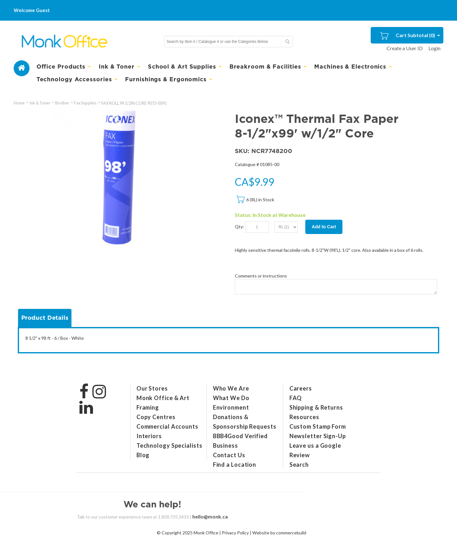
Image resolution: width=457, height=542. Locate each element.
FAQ (295, 397)
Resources (304, 416)
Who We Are (231, 388)
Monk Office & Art (162, 397)
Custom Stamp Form (317, 426)
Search (299, 464)
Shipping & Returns (316, 407)
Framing (147, 407)
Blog (143, 455)
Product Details (44, 317)
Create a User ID (405, 48)
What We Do (231, 397)
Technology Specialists (169, 445)
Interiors (149, 435)
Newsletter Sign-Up (317, 435)
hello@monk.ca (210, 516)
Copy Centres (156, 416)
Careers (300, 388)
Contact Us (229, 455)
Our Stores (152, 388)
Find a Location (234, 464)
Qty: (239, 226)
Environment (231, 407)
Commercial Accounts (167, 426)
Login (434, 48)
